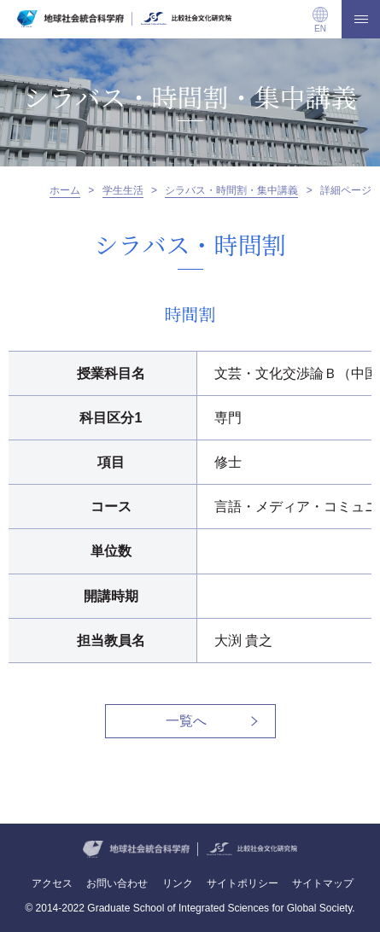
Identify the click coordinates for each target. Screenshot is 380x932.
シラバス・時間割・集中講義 (231, 190)
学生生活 (122, 190)
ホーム (65, 190)
